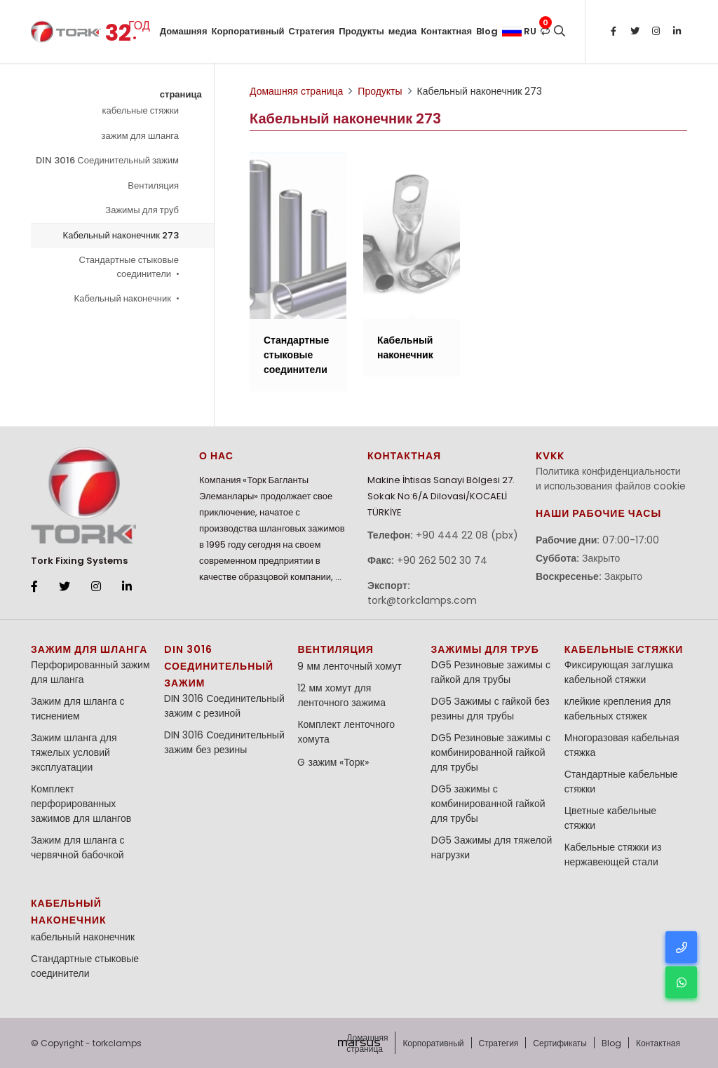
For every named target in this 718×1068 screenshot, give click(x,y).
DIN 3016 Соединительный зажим (107, 160)
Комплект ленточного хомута (346, 731)
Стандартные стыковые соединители (129, 266)
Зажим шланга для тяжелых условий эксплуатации (73, 752)
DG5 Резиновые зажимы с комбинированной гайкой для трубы (490, 752)
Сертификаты (560, 1043)
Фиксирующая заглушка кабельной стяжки (618, 672)
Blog (487, 31)
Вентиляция (153, 185)
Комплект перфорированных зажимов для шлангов (81, 803)
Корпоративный (248, 31)
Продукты (361, 31)
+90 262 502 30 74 (442, 560)
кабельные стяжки (140, 110)
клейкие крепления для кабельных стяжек (617, 708)
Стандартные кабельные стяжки (621, 781)
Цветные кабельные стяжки (610, 818)
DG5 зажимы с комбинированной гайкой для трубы (488, 803)
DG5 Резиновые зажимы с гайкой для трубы (490, 672)
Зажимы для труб (142, 210)
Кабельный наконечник (126, 298)
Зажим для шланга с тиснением (77, 708)
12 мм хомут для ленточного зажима (341, 695)
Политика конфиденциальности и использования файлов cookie (611, 478)
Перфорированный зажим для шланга (90, 672)
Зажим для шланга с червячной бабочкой (77, 847)
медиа (402, 31)
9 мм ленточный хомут (349, 666)
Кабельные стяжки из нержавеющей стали (613, 854)
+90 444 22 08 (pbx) (467, 535)
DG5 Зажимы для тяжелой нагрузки (492, 847)
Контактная (446, 31)
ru (519, 31)
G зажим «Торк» (332, 762)
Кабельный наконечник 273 (121, 235)
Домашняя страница (184, 44)
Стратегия (312, 31)
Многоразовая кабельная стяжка (621, 745)
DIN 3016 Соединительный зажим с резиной (224, 705)
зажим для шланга (140, 135)
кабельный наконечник (83, 937)
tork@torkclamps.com (422, 600)
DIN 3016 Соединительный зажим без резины (224, 742)
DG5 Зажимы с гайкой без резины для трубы (490, 708)
